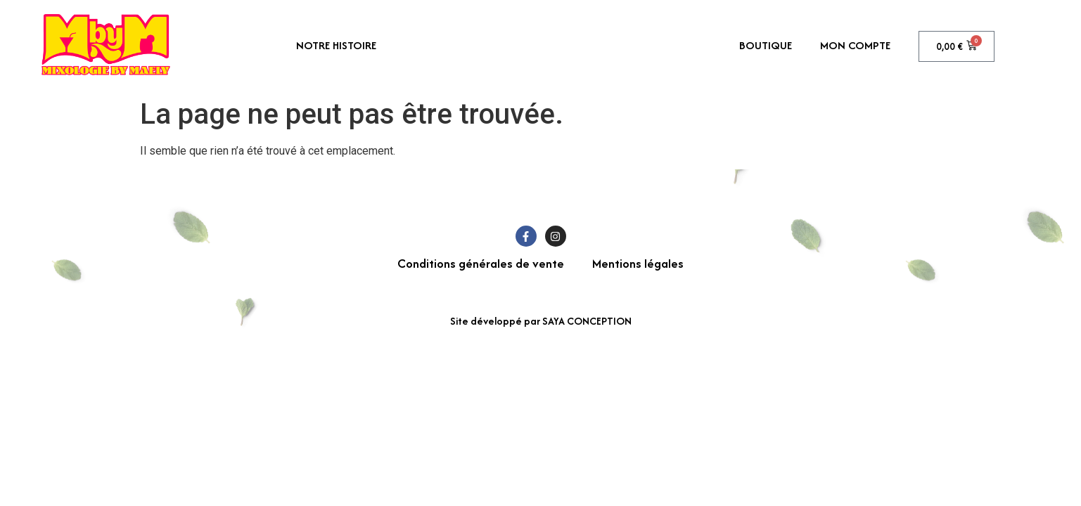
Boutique (765, 45)
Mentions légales (638, 263)
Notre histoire (336, 45)
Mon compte (855, 45)
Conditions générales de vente (480, 263)
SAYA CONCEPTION (587, 320)
